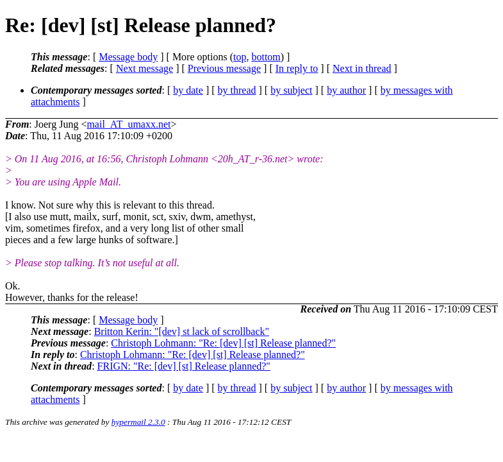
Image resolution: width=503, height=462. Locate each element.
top (239, 56)
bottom (265, 56)
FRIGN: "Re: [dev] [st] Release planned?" (183, 366)
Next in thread (362, 68)
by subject (291, 90)
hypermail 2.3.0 (138, 422)
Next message (144, 68)
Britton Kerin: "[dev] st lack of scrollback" (181, 331)
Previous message (224, 68)
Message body (128, 56)
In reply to (297, 68)
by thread (237, 90)
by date (188, 90)
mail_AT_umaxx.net (128, 124)
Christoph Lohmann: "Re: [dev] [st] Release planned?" (223, 343)
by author (346, 90)
